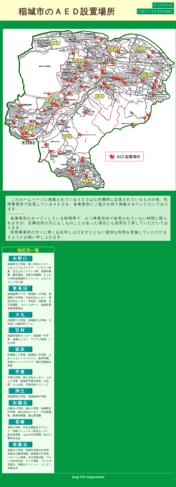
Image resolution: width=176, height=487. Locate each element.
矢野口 (20, 258)
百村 (20, 330)
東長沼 (20, 288)
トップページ (163, 5)
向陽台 (20, 403)
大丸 (20, 315)
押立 (20, 391)
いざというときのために (155, 11)
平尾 (20, 372)
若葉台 (20, 444)
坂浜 (20, 349)
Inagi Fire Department (87, 477)
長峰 (20, 422)
